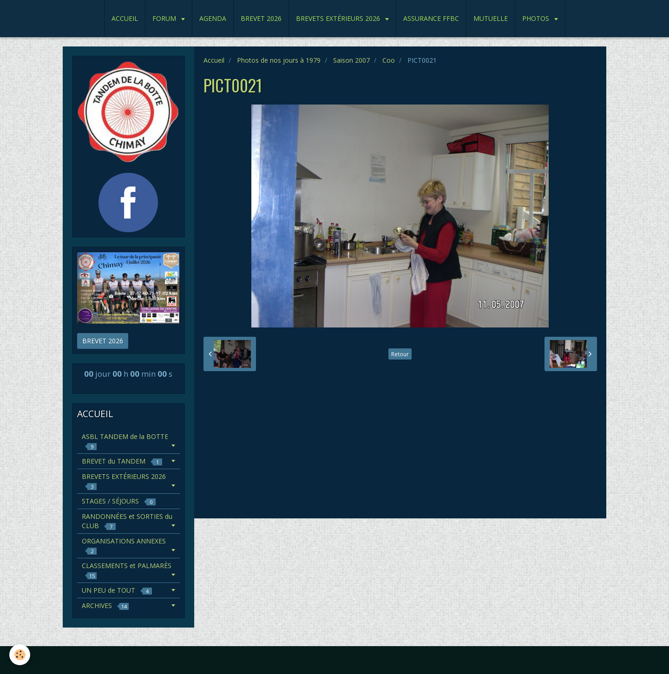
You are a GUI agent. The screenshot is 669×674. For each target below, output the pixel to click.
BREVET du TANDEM (122, 461)
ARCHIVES (105, 605)
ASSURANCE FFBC (431, 18)
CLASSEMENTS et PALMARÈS (126, 570)
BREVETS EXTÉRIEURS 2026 (339, 18)
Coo (388, 60)
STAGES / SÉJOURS (119, 501)
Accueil (213, 60)
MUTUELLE (490, 18)
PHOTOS (536, 18)
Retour (400, 354)
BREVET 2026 (261, 18)
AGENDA (212, 18)
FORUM (165, 18)
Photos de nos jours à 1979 (279, 60)
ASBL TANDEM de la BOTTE (125, 441)
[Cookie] (19, 654)
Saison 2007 (351, 60)
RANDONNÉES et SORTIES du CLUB (127, 521)
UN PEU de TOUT (117, 590)
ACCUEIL (125, 18)
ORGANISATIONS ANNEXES (124, 546)
